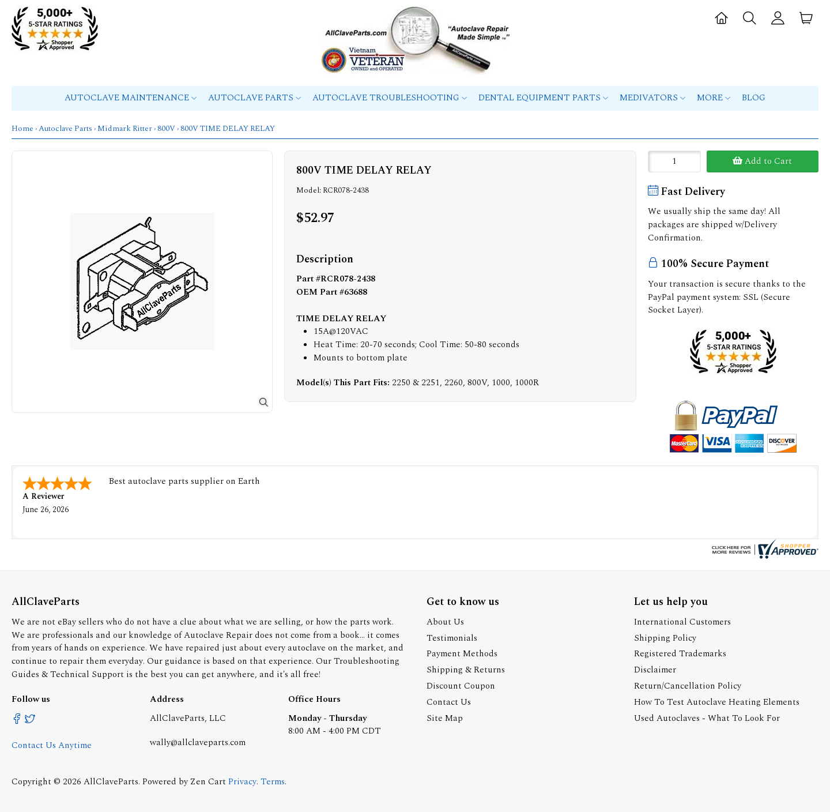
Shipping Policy (665, 638)
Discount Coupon (461, 686)
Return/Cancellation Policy (687, 686)
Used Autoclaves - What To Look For (707, 718)
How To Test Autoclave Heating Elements (716, 702)
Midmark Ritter (124, 128)
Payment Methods (462, 653)
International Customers (682, 622)
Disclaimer (655, 669)
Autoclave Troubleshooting (389, 97)
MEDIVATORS (652, 97)
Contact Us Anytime (52, 745)
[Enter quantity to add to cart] (674, 161)
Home (22, 128)
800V (166, 128)
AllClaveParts (111, 781)
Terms (273, 781)
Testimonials (452, 638)
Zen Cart (208, 781)
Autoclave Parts (254, 97)
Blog (753, 97)
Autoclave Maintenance (131, 97)
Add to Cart (762, 161)
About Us (445, 622)
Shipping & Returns (466, 669)
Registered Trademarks (680, 653)
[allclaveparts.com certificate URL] (763, 556)
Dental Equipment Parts (543, 97)
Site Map (445, 718)
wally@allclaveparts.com (198, 742)
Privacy (242, 781)
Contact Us (449, 702)
